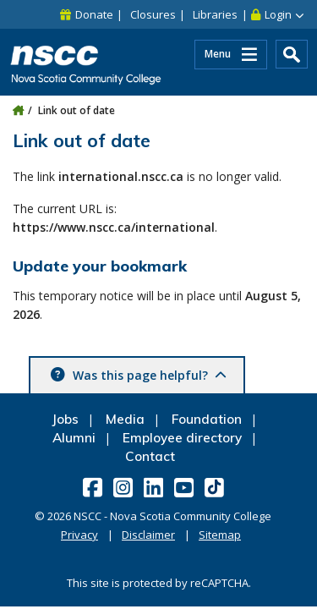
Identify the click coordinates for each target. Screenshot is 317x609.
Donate (94, 14)
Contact (150, 456)
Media (125, 419)
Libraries (215, 14)
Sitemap (220, 534)
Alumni (74, 438)
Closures (153, 14)
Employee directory (182, 438)
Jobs (65, 419)
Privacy (79, 534)
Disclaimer (148, 534)
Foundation (207, 419)
